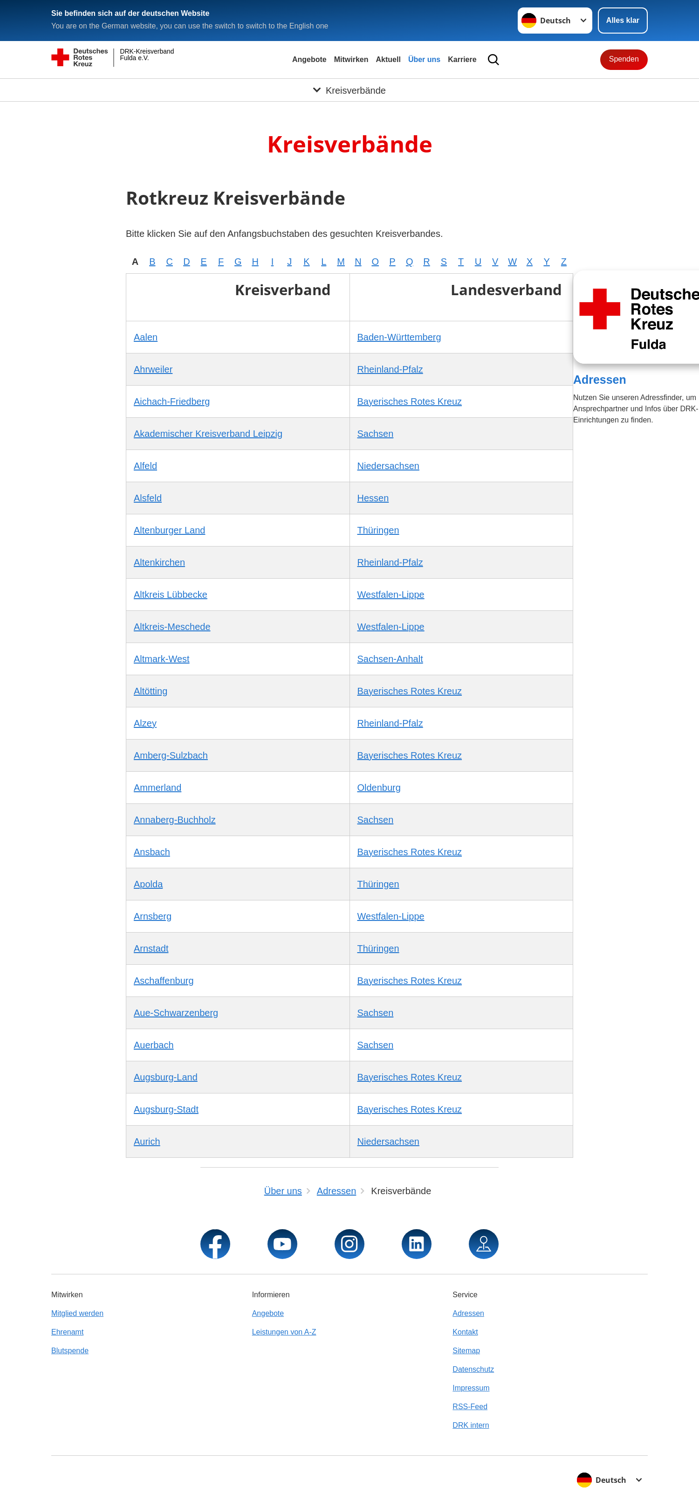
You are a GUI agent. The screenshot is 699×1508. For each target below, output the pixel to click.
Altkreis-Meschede (172, 627)
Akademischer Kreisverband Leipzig (208, 434)
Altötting (150, 691)
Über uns (424, 59)
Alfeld (145, 466)
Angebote (309, 59)
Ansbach (152, 852)
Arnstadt (151, 948)
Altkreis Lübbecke (170, 594)
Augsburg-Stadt (166, 1109)
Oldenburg (379, 787)
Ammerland (157, 787)
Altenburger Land (169, 530)
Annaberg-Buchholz (175, 820)
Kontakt (465, 1332)
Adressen (599, 379)
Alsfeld (148, 498)
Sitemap (466, 1351)
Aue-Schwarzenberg (176, 1013)
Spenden (624, 59)
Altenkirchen (159, 562)
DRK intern (470, 1425)
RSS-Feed (469, 1407)
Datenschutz (473, 1369)
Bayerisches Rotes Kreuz (409, 401)
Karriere (462, 59)
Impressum (470, 1388)
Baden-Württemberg (399, 337)
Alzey (145, 723)
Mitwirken (351, 59)
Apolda (148, 884)
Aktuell (388, 59)
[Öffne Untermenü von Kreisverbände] (349, 90)
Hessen (373, 498)
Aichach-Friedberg (172, 401)
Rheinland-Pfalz (390, 369)
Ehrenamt (67, 1332)
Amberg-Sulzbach (171, 755)
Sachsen (375, 434)
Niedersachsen (388, 466)
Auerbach (154, 1045)
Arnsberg (152, 916)
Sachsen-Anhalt (390, 659)
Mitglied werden (77, 1313)
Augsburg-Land (166, 1077)
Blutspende (70, 1351)
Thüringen (378, 530)
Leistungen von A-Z (284, 1332)
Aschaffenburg (164, 980)
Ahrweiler (153, 369)
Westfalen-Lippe (391, 594)
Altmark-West (162, 659)
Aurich (147, 1141)
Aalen (146, 337)
